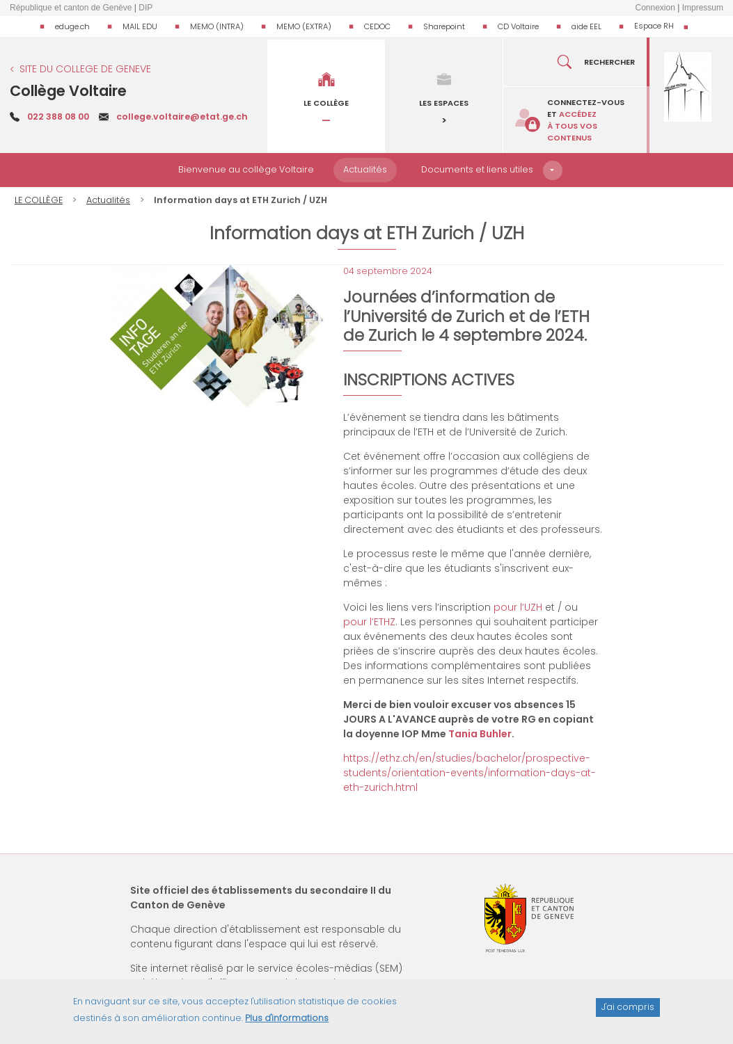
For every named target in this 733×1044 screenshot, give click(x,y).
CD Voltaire (518, 26)
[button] (552, 170)
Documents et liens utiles (477, 169)
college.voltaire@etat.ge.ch (182, 116)
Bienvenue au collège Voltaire (246, 169)
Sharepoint (444, 26)
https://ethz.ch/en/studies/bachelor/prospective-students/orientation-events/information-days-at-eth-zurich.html (469, 772)
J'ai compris (627, 1012)
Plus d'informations (287, 1023)
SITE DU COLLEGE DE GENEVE (85, 69)
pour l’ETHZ (369, 622)
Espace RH (654, 25)
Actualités (365, 169)
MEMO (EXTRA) (303, 26)
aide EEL (586, 26)
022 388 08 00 (58, 116)
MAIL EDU (140, 26)
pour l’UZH (518, 607)
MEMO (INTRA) (217, 26)
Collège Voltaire (68, 91)
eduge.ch (72, 26)
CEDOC (377, 26)
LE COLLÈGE (39, 200)
